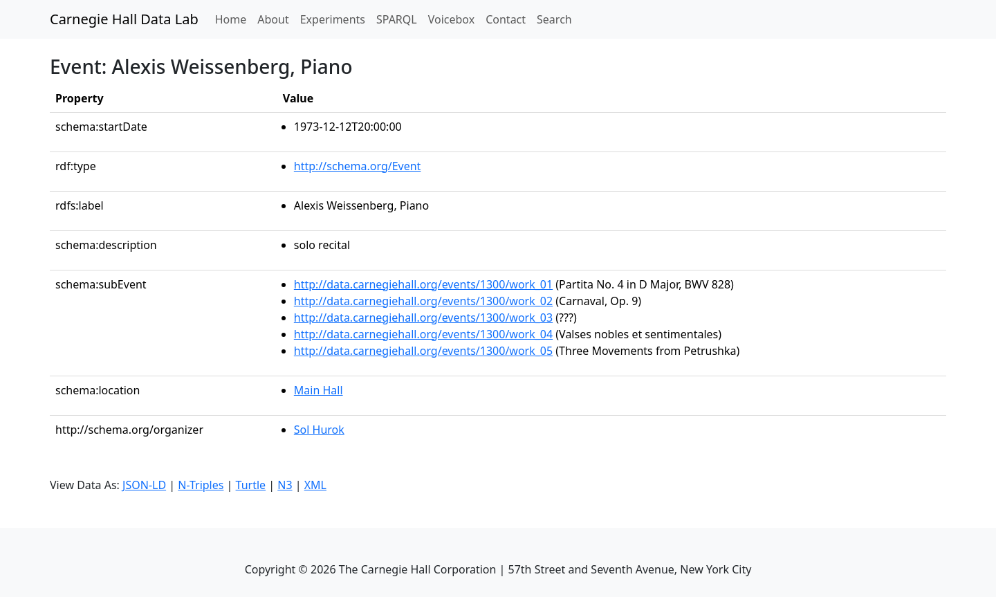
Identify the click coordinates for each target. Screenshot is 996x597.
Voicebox (451, 19)
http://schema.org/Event (357, 166)
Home (233, 18)
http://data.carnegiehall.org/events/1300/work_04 (423, 334)
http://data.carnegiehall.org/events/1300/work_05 (423, 350)
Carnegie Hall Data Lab (124, 19)
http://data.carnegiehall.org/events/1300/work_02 (423, 301)
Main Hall (318, 390)
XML (315, 485)
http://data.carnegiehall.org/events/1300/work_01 (423, 284)
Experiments (332, 19)
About (272, 19)
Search (554, 19)
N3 (284, 485)
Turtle (251, 485)
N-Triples (200, 485)
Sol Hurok (319, 429)
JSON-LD (144, 485)
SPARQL (396, 19)
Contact (506, 19)
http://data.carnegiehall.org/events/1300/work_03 (423, 317)
